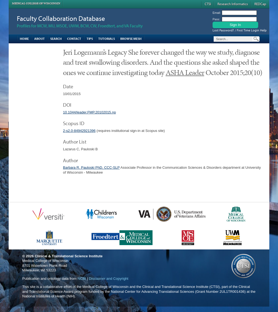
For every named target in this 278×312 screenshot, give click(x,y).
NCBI (82, 279)
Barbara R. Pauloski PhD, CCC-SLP (91, 167)
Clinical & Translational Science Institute (69, 256)
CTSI (208, 4)
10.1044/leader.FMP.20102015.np (89, 112)
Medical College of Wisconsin (36, 3)
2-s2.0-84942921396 (79, 131)
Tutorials (106, 39)
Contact (74, 39)
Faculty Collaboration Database (61, 18)
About (39, 39)
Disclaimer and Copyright (108, 279)
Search (56, 39)
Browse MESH (130, 39)
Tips (90, 39)
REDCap (260, 4)
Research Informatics (232, 4)
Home (24, 39)
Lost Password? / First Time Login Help (240, 30)
